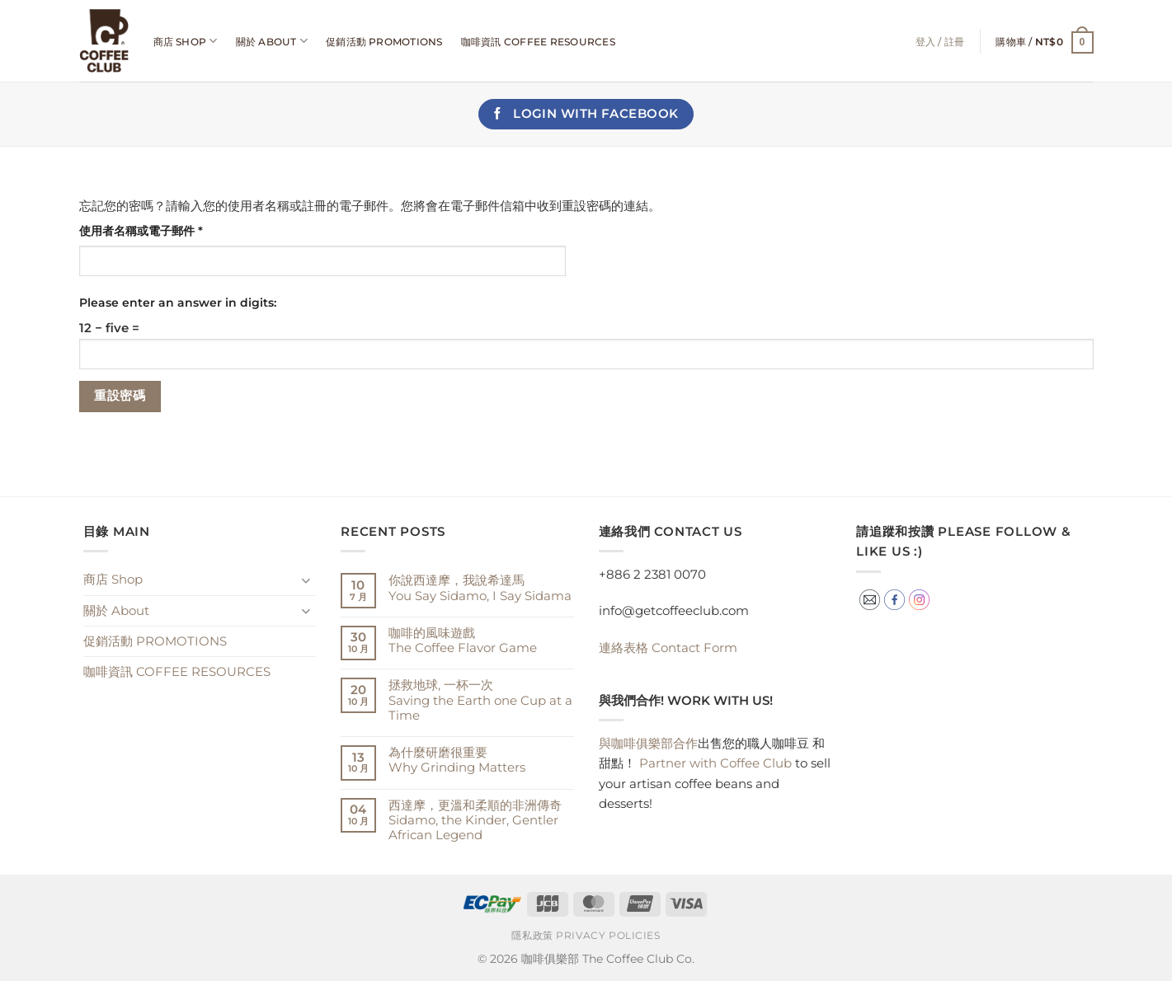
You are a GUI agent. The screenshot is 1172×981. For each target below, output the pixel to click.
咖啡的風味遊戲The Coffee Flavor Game (462, 640)
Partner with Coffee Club (715, 763)
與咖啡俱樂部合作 (648, 743)
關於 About (272, 41)
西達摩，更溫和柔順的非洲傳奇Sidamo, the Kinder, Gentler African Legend (475, 820)
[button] (1044, 41)
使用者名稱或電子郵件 (146, 232)
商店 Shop (185, 41)
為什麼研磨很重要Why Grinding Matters (456, 760)
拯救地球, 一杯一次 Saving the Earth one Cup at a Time (480, 700)
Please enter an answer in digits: (177, 302)
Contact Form (668, 647)
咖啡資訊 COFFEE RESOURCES (538, 41)
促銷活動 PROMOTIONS (384, 41)
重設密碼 (119, 395)
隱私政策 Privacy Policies (585, 935)
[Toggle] (306, 579)
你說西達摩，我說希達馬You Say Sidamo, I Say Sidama (480, 588)
